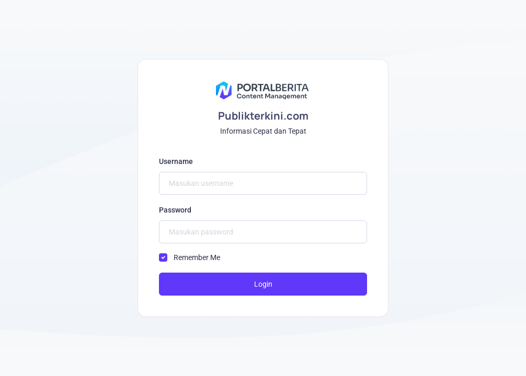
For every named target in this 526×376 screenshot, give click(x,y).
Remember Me (197, 257)
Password (175, 210)
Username (176, 161)
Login (263, 284)
